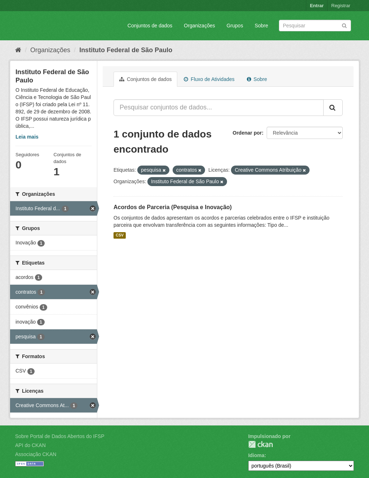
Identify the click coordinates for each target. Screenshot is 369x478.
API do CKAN (30, 445)
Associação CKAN (35, 454)
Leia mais (27, 137)
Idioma (256, 455)
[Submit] (344, 25)
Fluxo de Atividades (209, 79)
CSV (120, 235)
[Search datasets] (315, 25)
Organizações (199, 25)
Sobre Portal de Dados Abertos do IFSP (59, 436)
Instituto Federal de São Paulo (125, 50)
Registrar (340, 5)
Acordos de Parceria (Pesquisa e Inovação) (173, 207)
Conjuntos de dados (150, 25)
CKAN (260, 444)
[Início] (18, 50)
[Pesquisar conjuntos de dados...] (219, 107)
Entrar (317, 5)
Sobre (261, 25)
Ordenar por (247, 133)
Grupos (235, 25)
